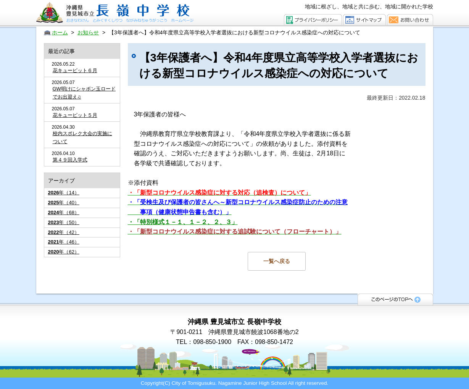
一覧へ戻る (276, 261)
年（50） (63, 222)
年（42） (63, 232)
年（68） (63, 212)
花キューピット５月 (75, 115)
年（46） (63, 242)
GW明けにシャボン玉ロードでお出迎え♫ (84, 93)
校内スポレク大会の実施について (82, 137)
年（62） (63, 252)
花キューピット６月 (75, 70)
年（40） (63, 202)
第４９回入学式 (70, 160)
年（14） (63, 192)
